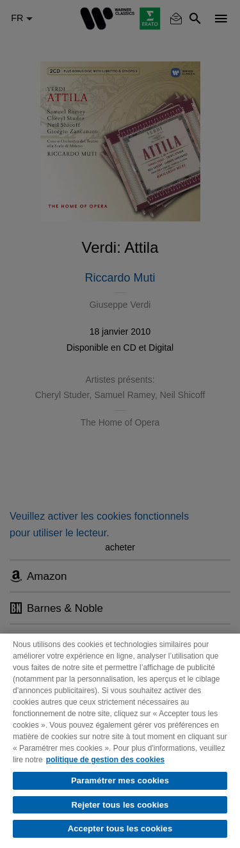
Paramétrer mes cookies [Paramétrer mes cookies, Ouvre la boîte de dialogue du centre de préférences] (120, 780)
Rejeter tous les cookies (120, 805)
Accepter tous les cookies (120, 828)
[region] (120, 741)
